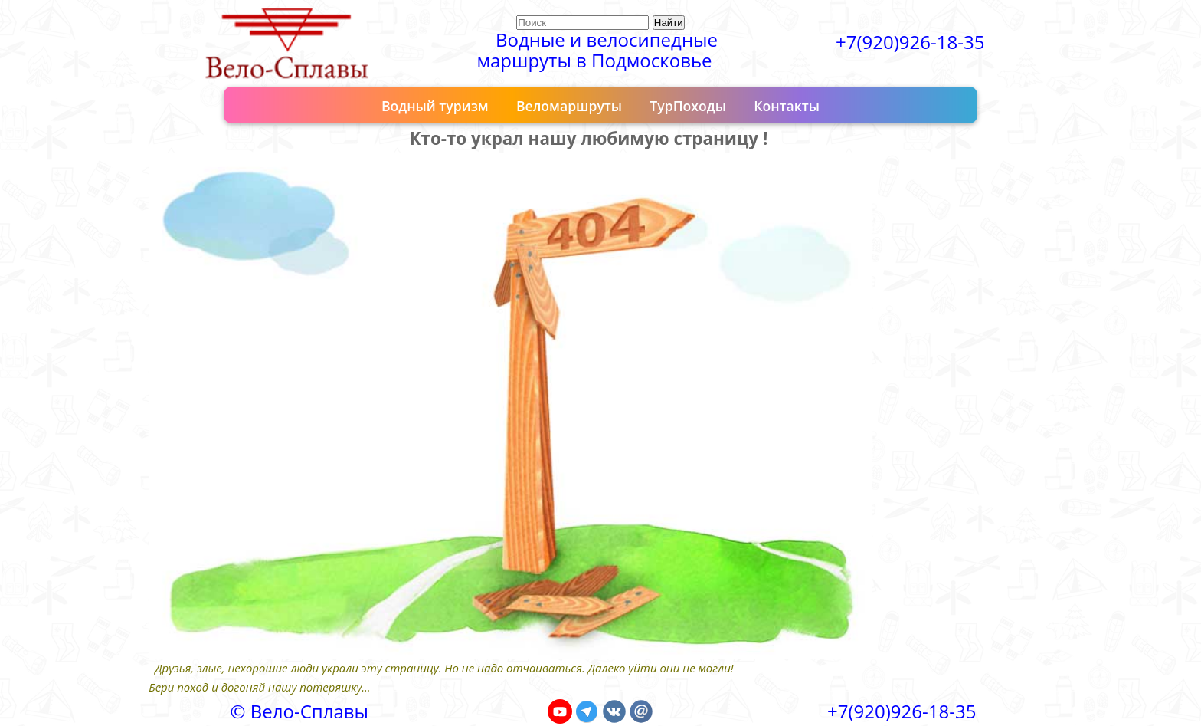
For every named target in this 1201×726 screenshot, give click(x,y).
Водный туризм (435, 106)
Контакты (787, 106)
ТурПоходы (688, 106)
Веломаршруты (569, 106)
